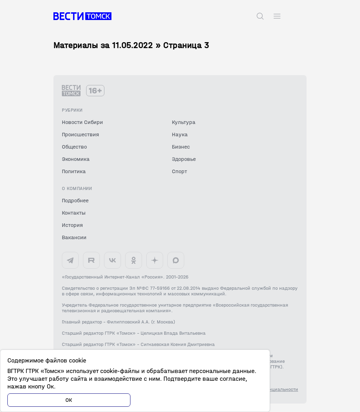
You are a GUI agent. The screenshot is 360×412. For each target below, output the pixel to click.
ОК (68, 400)
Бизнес (181, 146)
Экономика (76, 159)
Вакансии (74, 237)
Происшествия (80, 134)
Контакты (73, 212)
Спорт (179, 171)
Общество (74, 146)
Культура (183, 122)
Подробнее (75, 200)
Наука (180, 134)
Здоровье (184, 159)
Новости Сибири (82, 122)
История (72, 225)
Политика (74, 171)
